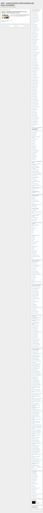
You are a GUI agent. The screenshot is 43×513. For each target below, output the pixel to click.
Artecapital (33, 280)
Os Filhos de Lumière (35, 183)
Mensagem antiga (26, 25)
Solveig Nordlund (34, 156)
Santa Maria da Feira (35, 246)
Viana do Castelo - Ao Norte (36, 256)
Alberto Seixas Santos (35, 11)
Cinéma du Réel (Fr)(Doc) (35, 394)
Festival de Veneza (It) (35, 352)
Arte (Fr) (33, 485)
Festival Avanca (34, 220)
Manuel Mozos (34, 81)
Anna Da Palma (34, 14)
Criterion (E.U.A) (34, 480)
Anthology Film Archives (35, 325)
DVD (32, 23)
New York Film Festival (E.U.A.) (36, 375)
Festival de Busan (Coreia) (35, 448)
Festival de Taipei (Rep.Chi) (36, 451)
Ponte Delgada (34, 243)
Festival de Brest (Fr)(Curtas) (36, 421)
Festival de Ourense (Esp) (35, 465)
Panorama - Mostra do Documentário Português (35, 208)
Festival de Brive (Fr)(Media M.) (36, 384)
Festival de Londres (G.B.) (35, 445)
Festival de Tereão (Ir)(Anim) (36, 389)
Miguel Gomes (34, 90)
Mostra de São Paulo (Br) (35, 409)
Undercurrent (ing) (34, 310)
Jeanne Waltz (34, 40)
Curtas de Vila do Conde (35, 201)
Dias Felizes (33, 262)
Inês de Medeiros (34, 36)
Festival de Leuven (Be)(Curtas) (36, 431)
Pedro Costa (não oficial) (35, 150)
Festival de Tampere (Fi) (35, 415)
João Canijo (33, 43)
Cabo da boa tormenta (35, 271)
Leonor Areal (34, 144)
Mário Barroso (34, 87)
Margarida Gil (34, 84)
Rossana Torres (34, 109)
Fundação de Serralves (35, 171)
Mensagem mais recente (5, 25)
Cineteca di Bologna (35, 334)
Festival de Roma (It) (35, 377)
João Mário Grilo (34, 46)
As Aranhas (33, 268)
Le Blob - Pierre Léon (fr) (35, 301)
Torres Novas (34, 253)
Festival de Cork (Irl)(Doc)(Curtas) (36, 426)
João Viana (33, 58)
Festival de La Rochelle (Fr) (36, 372)
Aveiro (33, 226)
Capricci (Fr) (33, 486)
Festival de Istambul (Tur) (35, 440)
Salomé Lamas (34, 112)
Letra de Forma (34, 277)
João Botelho (34, 42)
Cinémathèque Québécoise (36, 343)
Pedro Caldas (34, 96)
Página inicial (16, 25)
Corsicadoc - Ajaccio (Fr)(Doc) (36, 441)
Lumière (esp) (34, 308)
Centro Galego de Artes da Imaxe (36, 331)
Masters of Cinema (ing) (35, 291)
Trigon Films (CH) (34, 479)
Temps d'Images (34, 206)
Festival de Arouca (34, 219)
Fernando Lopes (34, 27)
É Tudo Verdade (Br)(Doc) (35, 403)
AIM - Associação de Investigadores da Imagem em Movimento (36, 192)
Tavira (33, 249)
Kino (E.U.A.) (34, 482)
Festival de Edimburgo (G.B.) (36, 371)
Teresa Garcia (34, 119)
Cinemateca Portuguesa (35, 166)
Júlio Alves (33, 71)
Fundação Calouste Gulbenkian (36, 172)
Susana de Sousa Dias (35, 118)
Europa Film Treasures (35, 346)
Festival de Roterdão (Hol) (35, 359)
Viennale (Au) (34, 362)
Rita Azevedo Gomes (35, 106)
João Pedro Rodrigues (35, 52)
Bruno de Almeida (34, 18)
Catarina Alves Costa (35, 20)
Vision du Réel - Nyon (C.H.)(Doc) (36, 398)
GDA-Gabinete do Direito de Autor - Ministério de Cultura (36, 188)
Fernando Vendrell (34, 30)
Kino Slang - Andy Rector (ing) (36, 286)
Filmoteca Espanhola (35, 330)
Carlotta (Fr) (33, 492)
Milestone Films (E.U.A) (35, 483)
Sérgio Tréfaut (34, 115)
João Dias (33, 45)
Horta (33, 240)
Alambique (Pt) (34, 473)
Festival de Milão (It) (35, 378)
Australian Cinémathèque (35, 340)
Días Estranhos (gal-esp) (35, 311)
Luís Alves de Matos (35, 77)
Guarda (33, 237)
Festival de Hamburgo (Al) (35, 412)
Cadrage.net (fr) (34, 304)
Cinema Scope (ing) (35, 289)
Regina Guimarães (34, 103)
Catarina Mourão (34, 21)
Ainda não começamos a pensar (36, 265)
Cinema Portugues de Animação (36, 274)
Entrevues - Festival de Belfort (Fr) (36, 374)
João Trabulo (34, 140)
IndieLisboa (12, 15)
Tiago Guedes (34, 122)
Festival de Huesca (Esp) (35, 461)
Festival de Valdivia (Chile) (35, 368)
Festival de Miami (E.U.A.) (35, 458)
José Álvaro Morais (34, 65)
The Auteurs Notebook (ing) (36, 298)
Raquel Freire (34, 102)
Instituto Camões (34, 175)
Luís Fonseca (34, 78)
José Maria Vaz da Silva (35, 68)
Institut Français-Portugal (35, 177)
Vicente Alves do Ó (34, 124)
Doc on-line (33, 278)
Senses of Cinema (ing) (35, 292)
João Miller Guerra (34, 49)
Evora (33, 232)
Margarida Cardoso (34, 83)
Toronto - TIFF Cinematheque (36, 344)
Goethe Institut (34, 178)
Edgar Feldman (34, 24)
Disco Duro (33, 275)
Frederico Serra (34, 33)
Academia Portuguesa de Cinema (36, 174)
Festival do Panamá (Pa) (35, 452)
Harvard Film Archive (35, 327)
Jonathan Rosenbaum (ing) (35, 288)
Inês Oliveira (33, 37)
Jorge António (22, 14)
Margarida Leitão (34, 86)
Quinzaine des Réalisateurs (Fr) (36, 356)
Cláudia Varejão (34, 133)
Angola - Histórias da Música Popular (15, 14)
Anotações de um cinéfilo (35, 272)
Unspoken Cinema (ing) (35, 295)
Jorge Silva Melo (34, 64)
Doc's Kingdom (34, 210)
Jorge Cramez (34, 62)
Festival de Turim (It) (35, 369)
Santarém (33, 247)
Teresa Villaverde (34, 121)
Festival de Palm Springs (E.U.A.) (36, 460)
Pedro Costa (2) (34, 149)
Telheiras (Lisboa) (34, 250)
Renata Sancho (34, 105)
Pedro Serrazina (34, 99)
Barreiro (33, 229)
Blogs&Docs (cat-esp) (35, 313)
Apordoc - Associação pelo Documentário (35, 168)
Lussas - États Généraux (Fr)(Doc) (37, 393)
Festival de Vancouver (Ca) (35, 437)
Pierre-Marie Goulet (34, 100)
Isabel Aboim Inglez (34, 39)
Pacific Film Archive (34, 328)
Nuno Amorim (34, 93)
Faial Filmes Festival (35, 217)
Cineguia (33, 189)
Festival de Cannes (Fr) (35, 350)
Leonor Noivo (34, 74)
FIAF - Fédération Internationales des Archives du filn (36, 318)
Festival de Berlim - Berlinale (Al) (36, 353)
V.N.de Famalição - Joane (35, 255)
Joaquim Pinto (34, 59)
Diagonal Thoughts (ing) (35, 294)
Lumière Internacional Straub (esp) (37, 307)
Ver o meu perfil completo (38, 503)
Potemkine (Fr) (34, 489)
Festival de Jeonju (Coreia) (35, 365)
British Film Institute (34, 337)
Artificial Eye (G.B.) (34, 495)
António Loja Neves (34, 17)
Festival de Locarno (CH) (35, 355)
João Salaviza (34, 55)
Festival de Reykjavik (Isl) (35, 381)
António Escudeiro (34, 15)
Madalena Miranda (34, 80)
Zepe (32, 125)
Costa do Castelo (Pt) (35, 476)
